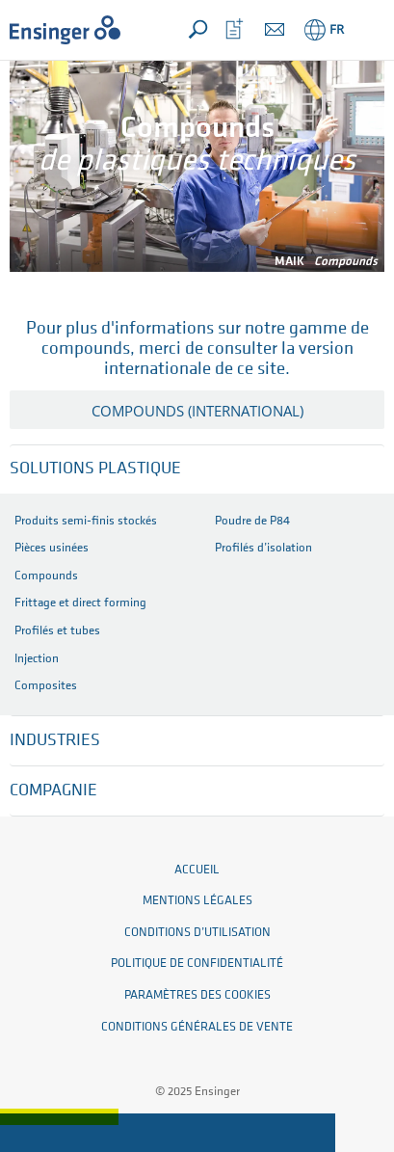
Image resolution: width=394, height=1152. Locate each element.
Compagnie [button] (53, 791)
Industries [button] (55, 741)
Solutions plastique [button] (95, 469)
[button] (366, 29)
